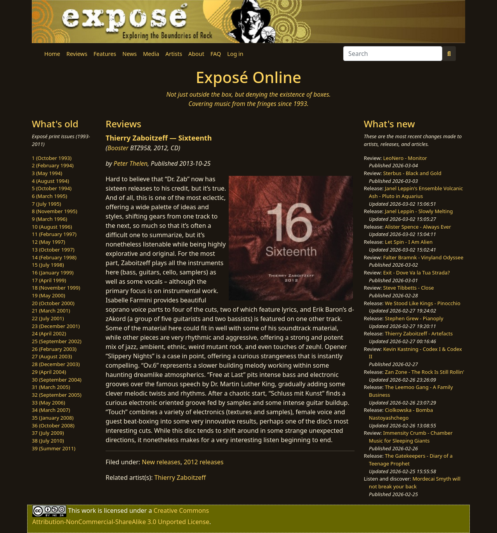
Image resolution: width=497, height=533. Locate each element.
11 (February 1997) (54, 234)
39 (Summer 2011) (53, 448)
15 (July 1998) (48, 264)
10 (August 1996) (52, 226)
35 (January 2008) (52, 417)
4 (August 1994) (50, 180)
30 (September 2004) (57, 379)
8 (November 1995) (54, 211)
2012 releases (204, 462)
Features (105, 53)
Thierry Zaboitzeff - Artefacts (419, 333)
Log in (235, 53)
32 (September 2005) (57, 394)
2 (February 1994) (52, 165)
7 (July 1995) (46, 203)
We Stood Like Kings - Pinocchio (422, 303)
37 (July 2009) (48, 432)
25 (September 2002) (57, 341)
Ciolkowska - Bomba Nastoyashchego (401, 413)
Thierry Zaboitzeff (180, 477)
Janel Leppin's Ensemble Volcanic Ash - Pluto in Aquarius (416, 192)
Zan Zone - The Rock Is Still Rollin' (424, 371)
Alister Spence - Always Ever (418, 226)
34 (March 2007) (51, 409)
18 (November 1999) (56, 287)
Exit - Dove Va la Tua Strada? (416, 272)
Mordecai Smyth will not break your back (415, 482)
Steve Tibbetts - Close (408, 287)
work (89, 510)
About (196, 53)
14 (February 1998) (54, 257)
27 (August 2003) (52, 356)
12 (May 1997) (48, 241)
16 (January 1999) (52, 272)
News (129, 53)
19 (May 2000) (48, 295)
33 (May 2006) (48, 402)
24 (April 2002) (49, 333)
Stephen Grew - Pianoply (414, 318)
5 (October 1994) (51, 188)
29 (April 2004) (49, 371)
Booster (118, 148)
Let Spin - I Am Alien (409, 241)
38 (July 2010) (48, 440)
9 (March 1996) (49, 218)
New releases (161, 462)
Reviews (76, 53)
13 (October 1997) (53, 249)
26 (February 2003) (54, 348)
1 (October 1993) (51, 158)
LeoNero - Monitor (405, 158)
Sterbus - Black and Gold (412, 173)
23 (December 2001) (56, 326)
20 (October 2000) (53, 303)
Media (151, 53)
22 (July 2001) (48, 318)
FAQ (215, 53)
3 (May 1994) (47, 173)
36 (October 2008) (53, 425)
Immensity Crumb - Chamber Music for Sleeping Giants (411, 436)
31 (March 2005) (51, 387)
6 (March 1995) (49, 196)
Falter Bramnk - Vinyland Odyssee (423, 257)
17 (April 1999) (49, 280)
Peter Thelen (131, 163)
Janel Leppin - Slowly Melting (419, 211)
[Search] (392, 53)
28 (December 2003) (56, 364)
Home (52, 53)
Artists (173, 53)
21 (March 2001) (51, 310)
